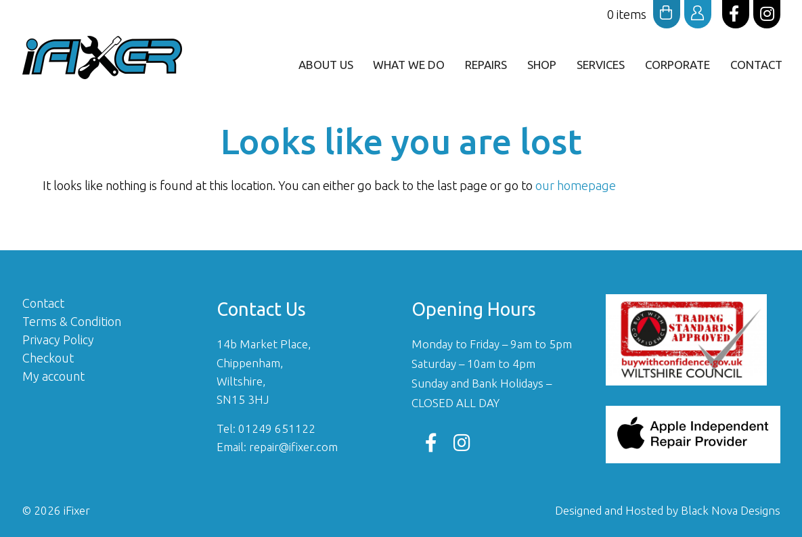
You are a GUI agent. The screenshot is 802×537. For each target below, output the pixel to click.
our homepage (575, 185)
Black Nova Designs (730, 510)
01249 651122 (276, 428)
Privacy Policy (58, 339)
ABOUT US (325, 64)
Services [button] (601, 64)
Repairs (486, 64)
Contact (756, 64)
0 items (643, 14)
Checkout (48, 358)
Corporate (677, 64)
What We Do (409, 64)
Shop (541, 64)
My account (53, 376)
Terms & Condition (71, 321)
